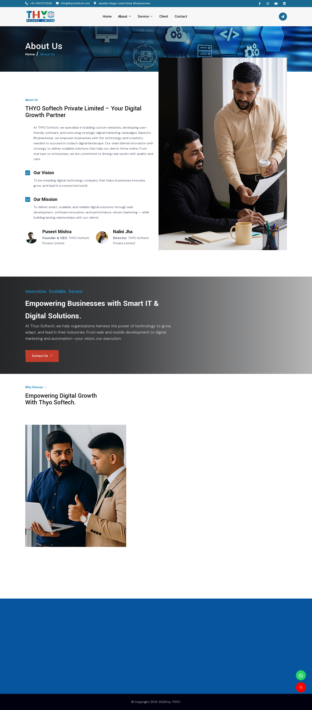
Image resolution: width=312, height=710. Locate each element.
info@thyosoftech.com (75, 3)
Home (30, 54)
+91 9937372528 (41, 3)
